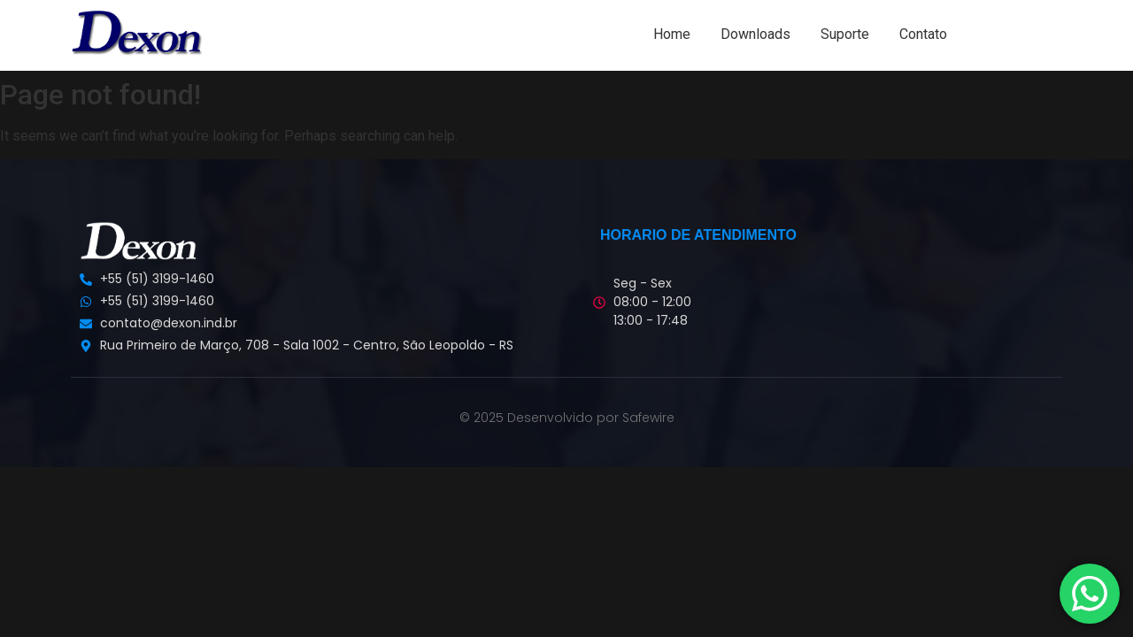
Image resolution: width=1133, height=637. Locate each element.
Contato (923, 34)
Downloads (755, 34)
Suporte (845, 34)
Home (671, 34)
